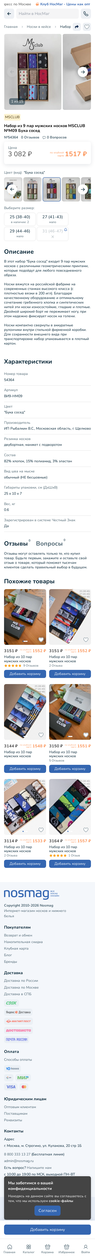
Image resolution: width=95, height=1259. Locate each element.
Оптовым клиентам (20, 1107)
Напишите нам (39, 1167)
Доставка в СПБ (17, 994)
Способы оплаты (18, 1059)
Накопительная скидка (23, 942)
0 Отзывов (30, 137)
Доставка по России (21, 980)
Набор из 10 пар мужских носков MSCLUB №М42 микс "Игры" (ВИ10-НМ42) (21, 849)
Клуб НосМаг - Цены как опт (62, 4)
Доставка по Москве (21, 987)
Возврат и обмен (18, 935)
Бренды (10, 961)
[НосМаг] (47, 895)
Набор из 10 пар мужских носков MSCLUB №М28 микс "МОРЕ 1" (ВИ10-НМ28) (23, 754)
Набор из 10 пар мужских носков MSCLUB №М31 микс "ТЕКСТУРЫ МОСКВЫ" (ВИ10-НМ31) (68, 658)
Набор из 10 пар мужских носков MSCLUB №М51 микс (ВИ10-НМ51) (66, 849)
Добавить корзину (25, 673)
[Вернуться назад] (9, 14)
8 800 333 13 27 (17, 1154)
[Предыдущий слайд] (12, 72)
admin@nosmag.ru (19, 1160)
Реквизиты (13, 1120)
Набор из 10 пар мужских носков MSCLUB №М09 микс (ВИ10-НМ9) (21, 658)
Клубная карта (16, 948)
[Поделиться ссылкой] (77, 27)
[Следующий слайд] (83, 72)
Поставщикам (15, 1113)
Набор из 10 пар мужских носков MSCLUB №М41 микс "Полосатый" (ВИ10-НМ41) (66, 754)
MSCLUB (12, 117)
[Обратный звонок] (86, 14)
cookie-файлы (61, 1200)
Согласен (47, 1210)
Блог (8, 955)
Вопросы (49, 543)
